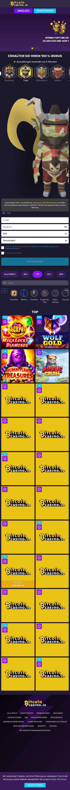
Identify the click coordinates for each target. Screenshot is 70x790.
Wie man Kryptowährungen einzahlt (35, 730)
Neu (25, 274)
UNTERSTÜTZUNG (14, 717)
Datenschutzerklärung (13, 722)
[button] (66, 234)
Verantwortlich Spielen (56, 722)
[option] (14, 295)
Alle (4, 291)
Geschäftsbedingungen (23, 726)
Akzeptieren (35, 785)
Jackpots (41, 726)
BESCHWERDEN (56, 717)
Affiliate (53, 726)
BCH (61, 274)
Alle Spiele (10, 274)
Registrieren (45, 10)
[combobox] (35, 234)
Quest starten (27, 713)
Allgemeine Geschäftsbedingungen (44, 246)
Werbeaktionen (43, 713)
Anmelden (23, 10)
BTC (49, 274)
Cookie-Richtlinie (34, 722)
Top (37, 274)
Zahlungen (58, 713)
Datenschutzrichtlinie (12, 248)
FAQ (26, 717)
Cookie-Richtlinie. (58, 779)
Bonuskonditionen (39, 717)
